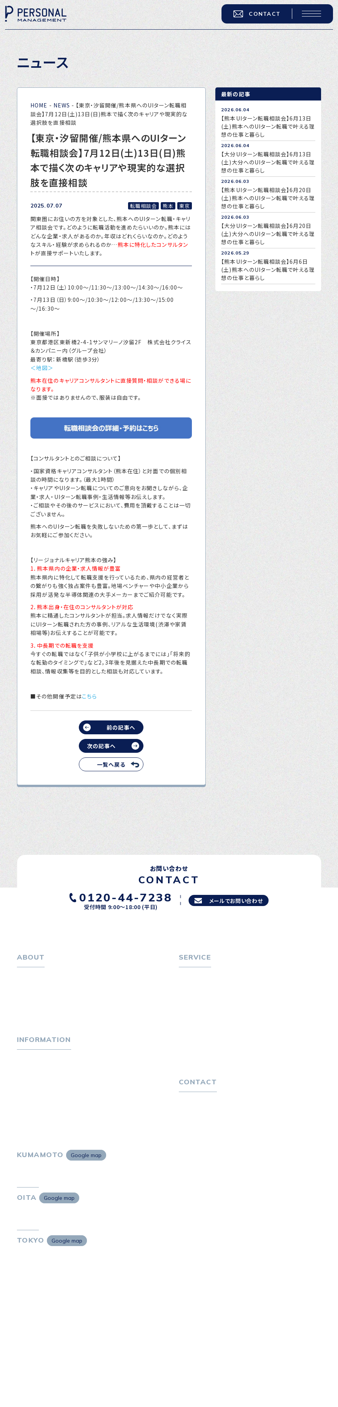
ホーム (25, 976)
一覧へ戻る (111, 764)
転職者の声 (198, 1015)
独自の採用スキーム (209, 1070)
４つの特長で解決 (206, 1057)
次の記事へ (101, 746)
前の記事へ (121, 727)
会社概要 (33, 1002)
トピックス (29, 1071)
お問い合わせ (195, 1126)
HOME (38, 105)
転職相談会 (198, 1002)
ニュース (27, 1096)
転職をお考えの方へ (204, 976)
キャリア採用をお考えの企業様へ (220, 1031)
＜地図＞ (41, 368)
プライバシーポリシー (205, 1138)
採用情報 (33, 1015)
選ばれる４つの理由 (208, 1044)
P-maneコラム (36, 1084)
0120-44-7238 (118, 896)
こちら (89, 696)
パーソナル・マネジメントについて (58, 989)
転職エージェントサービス (216, 989)
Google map (86, 1185)
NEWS (61, 105)
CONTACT (250, 19)
